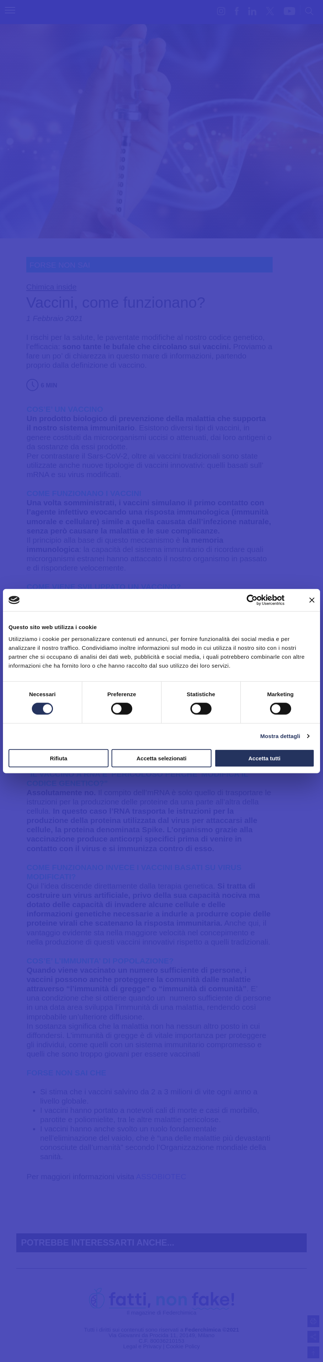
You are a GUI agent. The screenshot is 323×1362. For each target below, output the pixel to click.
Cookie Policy (183, 1346)
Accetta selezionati (161, 758)
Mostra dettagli (280, 736)
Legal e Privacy (142, 1346)
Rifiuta (58, 758)
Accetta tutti (264, 758)
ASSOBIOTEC (161, 1176)
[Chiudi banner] (311, 600)
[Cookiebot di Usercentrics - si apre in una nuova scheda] (252, 600)
